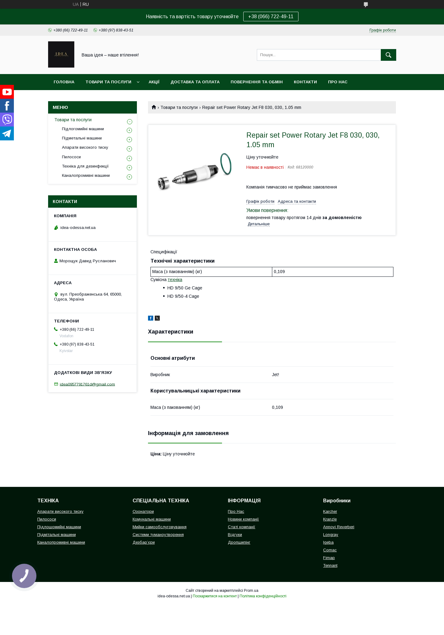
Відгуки (235, 534)
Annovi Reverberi (338, 527)
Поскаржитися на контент (215, 596)
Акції (154, 82)
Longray (330, 534)
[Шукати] (388, 55)
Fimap (329, 557)
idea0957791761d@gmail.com (87, 384)
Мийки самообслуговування (160, 527)
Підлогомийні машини (83, 129)
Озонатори (143, 511)
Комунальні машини (152, 519)
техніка (175, 279)
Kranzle (330, 519)
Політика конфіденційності (263, 596)
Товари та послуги (108, 82)
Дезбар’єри (144, 542)
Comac (330, 550)
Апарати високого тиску (85, 147)
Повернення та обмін (257, 82)
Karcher (330, 511)
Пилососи (71, 157)
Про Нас (236, 511)
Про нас (337, 82)
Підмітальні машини (56, 534)
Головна (64, 82)
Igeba (328, 542)
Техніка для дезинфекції (85, 166)
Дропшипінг (239, 542)
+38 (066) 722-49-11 (271, 16)
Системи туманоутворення (158, 534)
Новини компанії (243, 519)
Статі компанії (241, 527)
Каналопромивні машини (86, 175)
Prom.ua (251, 590)
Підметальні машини (82, 138)
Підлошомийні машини (59, 527)
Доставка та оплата (195, 82)
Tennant (330, 565)
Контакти (305, 82)
